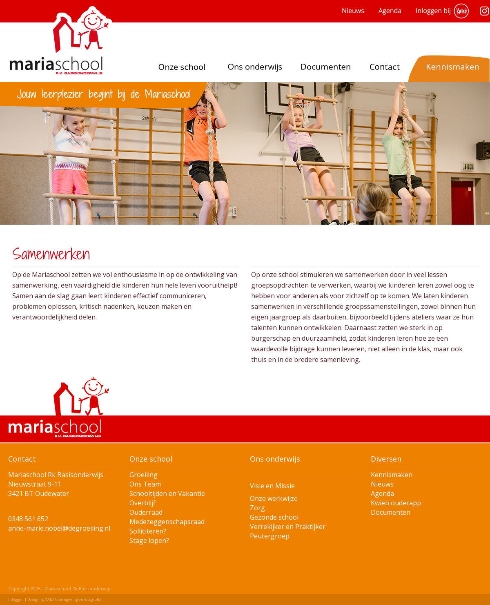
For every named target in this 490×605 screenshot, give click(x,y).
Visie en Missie (272, 485)
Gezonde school (274, 517)
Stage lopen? (149, 540)
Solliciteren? (147, 531)
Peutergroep (270, 535)
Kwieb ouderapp (396, 502)
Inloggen (16, 599)
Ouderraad (146, 512)
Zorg (257, 507)
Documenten (390, 512)
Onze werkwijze (274, 498)
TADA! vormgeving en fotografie (73, 599)
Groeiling (143, 474)
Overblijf (142, 502)
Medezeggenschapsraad (167, 521)
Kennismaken (391, 474)
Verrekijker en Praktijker (287, 526)
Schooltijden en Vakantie (167, 493)
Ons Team (145, 484)
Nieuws (382, 484)
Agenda (382, 493)
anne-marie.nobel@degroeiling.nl (59, 528)
